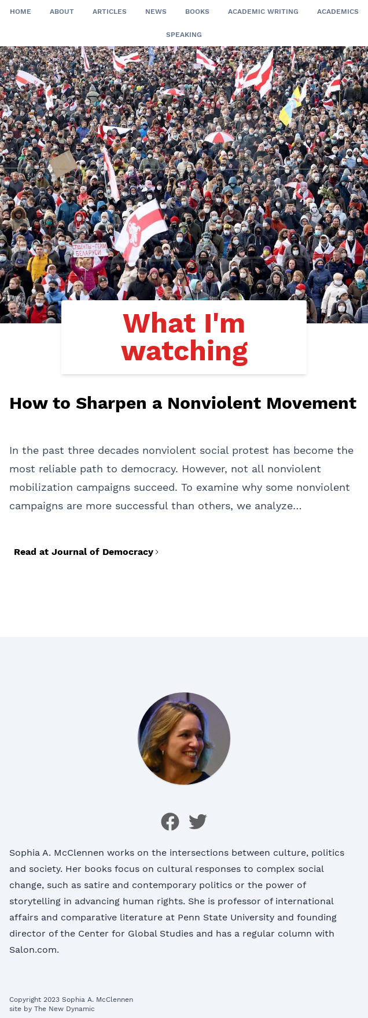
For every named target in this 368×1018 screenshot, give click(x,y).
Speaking (184, 35)
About (62, 12)
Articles (110, 12)
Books (197, 12)
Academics (338, 12)
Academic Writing (263, 12)
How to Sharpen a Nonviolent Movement (182, 403)
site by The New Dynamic (52, 1009)
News (156, 12)
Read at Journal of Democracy (87, 551)
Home (20, 12)
